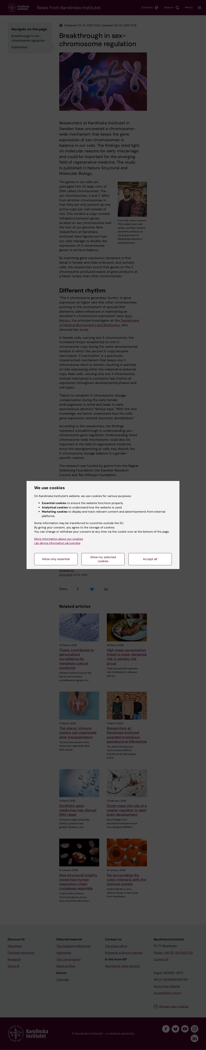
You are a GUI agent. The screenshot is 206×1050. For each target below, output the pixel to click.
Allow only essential (56, 559)
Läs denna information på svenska (57, 543)
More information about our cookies (58, 539)
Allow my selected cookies (103, 559)
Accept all (150, 559)
